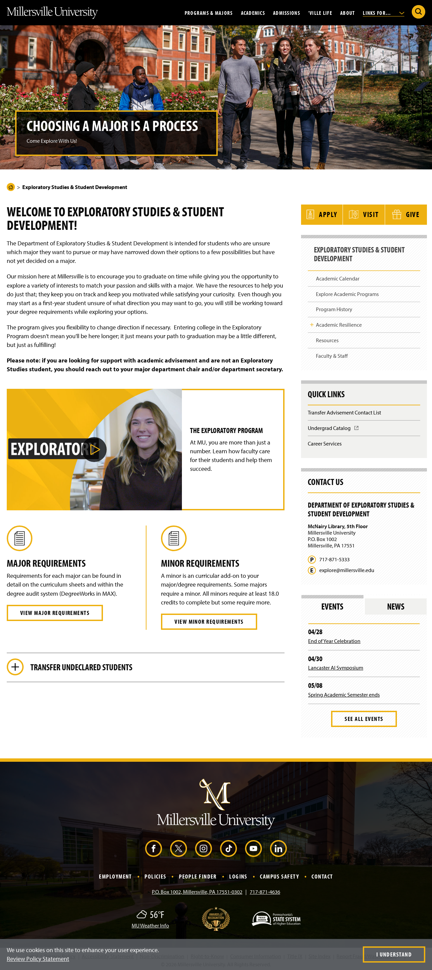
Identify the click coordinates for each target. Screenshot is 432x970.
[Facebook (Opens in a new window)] (153, 846)
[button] (94, 449)
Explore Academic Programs (347, 291)
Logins (238, 874)
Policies (155, 874)
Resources (327, 337)
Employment (115, 874)
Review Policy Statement (38, 959)
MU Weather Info (150, 923)
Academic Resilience (339, 322)
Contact (322, 874)
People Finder (198, 874)
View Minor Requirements (208, 621)
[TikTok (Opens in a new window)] (228, 846)
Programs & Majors (209, 12)
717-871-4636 (265, 889)
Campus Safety (279, 874)
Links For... (383, 12)
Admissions (286, 12)
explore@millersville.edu (346, 568)
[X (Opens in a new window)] (178, 846)
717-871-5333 (334, 557)
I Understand (394, 954)
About (347, 12)
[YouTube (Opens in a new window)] (253, 846)
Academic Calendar (337, 275)
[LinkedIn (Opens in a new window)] (278, 846)
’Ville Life (320, 12)
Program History (334, 306)
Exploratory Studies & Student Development (363, 253)
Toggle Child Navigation (312, 322)
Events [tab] (332, 604)
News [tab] (395, 604)
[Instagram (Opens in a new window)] (203, 846)
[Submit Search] (418, 12)
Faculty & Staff (332, 353)
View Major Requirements (54, 613)
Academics (253, 12)
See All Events (364, 716)
